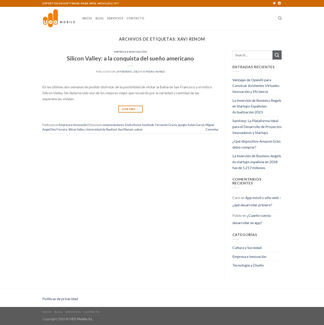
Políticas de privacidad (60, 298)
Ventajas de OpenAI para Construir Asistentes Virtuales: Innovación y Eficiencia (256, 86)
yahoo (138, 129)
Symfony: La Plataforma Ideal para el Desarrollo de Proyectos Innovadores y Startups (257, 126)
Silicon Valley (76, 129)
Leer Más (130, 109)
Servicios (115, 18)
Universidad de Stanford (101, 129)
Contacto (135, 18)
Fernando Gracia (166, 125)
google (182, 125)
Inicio (87, 18)
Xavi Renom (125, 129)
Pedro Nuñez (155, 71)
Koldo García (196, 125)
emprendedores (113, 125)
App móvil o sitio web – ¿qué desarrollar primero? (256, 201)
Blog (99, 18)
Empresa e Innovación (130, 51)
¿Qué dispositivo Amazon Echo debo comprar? (256, 144)
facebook (148, 125)
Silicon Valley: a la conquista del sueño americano (130, 58)
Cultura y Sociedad (247, 247)
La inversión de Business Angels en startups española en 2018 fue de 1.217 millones (256, 162)
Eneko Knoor (133, 125)
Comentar (212, 129)
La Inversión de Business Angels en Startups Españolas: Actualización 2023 (256, 106)
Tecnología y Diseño (248, 265)
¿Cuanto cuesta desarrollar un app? (251, 219)
